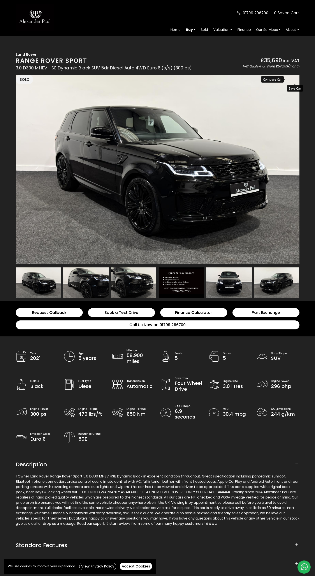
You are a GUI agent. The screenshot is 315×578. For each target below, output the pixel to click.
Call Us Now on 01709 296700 (157, 324)
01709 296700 (255, 13)
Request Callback (49, 312)
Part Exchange (266, 312)
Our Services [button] (267, 29)
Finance (244, 29)
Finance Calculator (193, 312)
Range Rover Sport (51, 61)
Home (175, 29)
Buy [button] (189, 29)
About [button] (291, 29)
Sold (204, 29)
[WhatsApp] (304, 567)
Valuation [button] (221, 29)
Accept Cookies (136, 566)
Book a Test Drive (121, 312)
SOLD (24, 79)
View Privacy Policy (97, 566)
